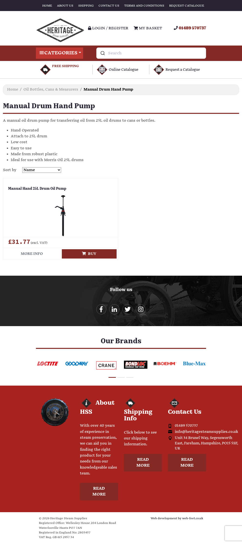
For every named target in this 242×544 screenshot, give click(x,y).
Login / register (108, 28)
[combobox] (151, 53)
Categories (59, 53)
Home (47, 6)
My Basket (148, 28)
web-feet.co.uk (192, 519)
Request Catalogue (186, 6)
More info (32, 254)
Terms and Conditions (144, 6)
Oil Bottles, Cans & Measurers (50, 89)
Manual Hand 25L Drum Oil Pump (35, 188)
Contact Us (109, 6)
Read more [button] (99, 492)
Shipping (86, 6)
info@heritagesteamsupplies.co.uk (206, 432)
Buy (89, 254)
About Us (65, 6)
